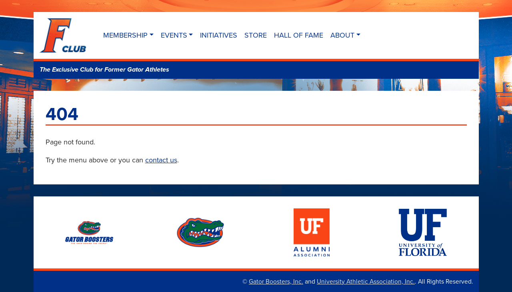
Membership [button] (125, 35)
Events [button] (174, 35)
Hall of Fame (298, 35)
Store (255, 35)
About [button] (342, 35)
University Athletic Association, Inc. (366, 281)
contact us (161, 160)
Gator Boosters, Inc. (276, 281)
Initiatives (218, 35)
